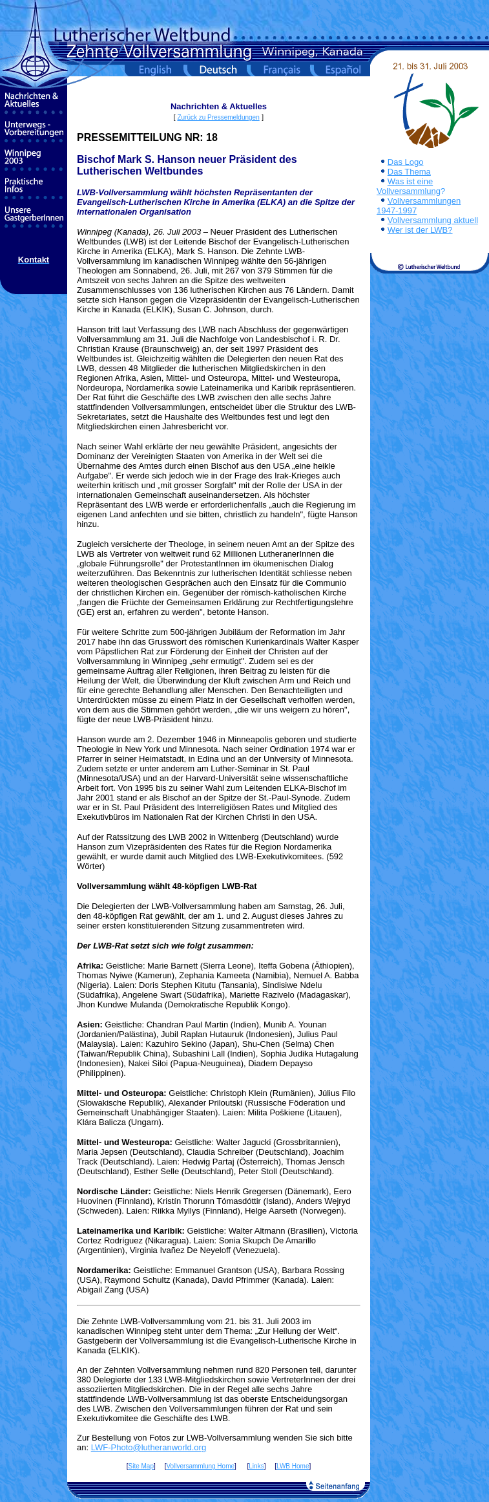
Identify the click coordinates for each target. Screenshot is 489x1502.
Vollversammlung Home (200, 1466)
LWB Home (292, 1466)
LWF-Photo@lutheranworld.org (148, 1447)
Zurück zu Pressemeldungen (218, 117)
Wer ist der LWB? (420, 230)
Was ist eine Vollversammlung (409, 186)
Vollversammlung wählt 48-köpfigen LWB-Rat (167, 886)
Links (256, 1466)
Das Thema (409, 172)
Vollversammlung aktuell (433, 220)
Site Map (141, 1466)
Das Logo (406, 162)
